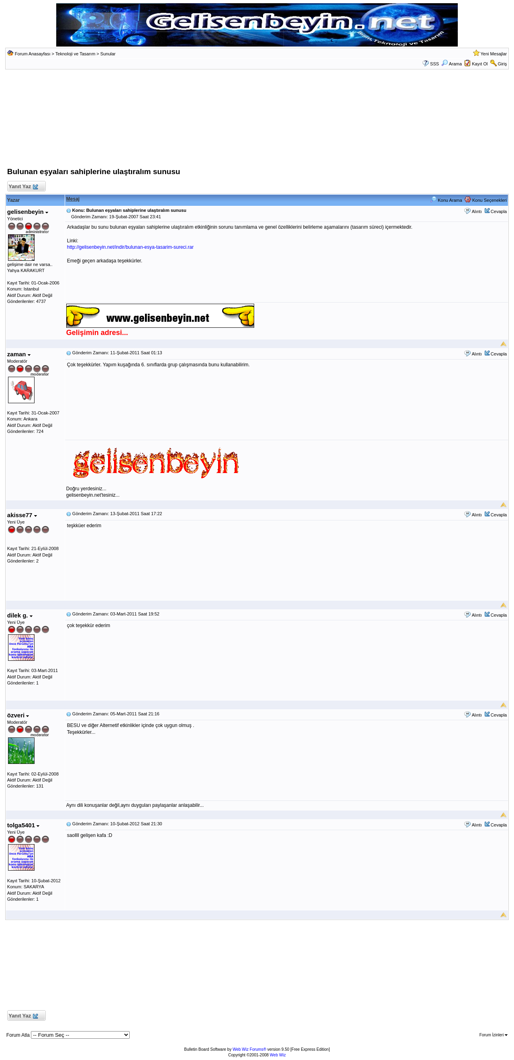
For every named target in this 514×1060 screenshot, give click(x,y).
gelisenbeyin (27, 211)
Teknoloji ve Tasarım (75, 53)
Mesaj (73, 199)
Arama (451, 63)
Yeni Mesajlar (494, 53)
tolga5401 (23, 825)
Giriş (502, 63)
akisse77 (22, 515)
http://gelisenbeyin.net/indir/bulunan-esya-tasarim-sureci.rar (130, 247)
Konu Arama (446, 200)
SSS (434, 63)
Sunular (108, 53)
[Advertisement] (257, 120)
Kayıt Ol (479, 63)
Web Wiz (278, 1055)
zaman (19, 354)
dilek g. (20, 615)
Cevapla (499, 211)
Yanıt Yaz (23, 186)
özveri (18, 715)
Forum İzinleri (493, 1035)
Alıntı (477, 211)
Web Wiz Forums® (249, 1049)
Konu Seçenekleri (486, 200)
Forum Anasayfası (33, 53)
